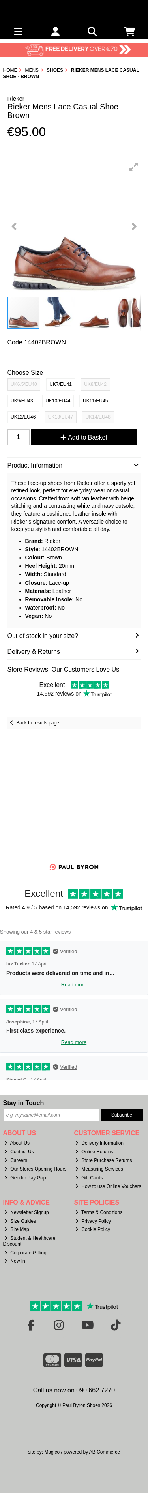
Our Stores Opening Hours (35, 1169)
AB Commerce (104, 1452)
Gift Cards (89, 1178)
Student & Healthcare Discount (29, 1240)
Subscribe (121, 1115)
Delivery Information (99, 1143)
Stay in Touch (23, 1103)
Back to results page (37, 723)
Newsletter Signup (26, 1212)
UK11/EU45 (95, 401)
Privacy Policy (93, 1221)
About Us (17, 1143)
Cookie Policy (92, 1229)
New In (14, 1261)
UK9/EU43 (22, 401)
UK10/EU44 (57, 401)
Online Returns (94, 1151)
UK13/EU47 (60, 417)
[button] (133, 167)
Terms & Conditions (98, 1212)
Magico (52, 1452)
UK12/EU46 (23, 417)
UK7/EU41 (60, 384)
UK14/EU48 (98, 417)
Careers (15, 1160)
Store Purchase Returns (103, 1160)
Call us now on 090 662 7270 (74, 1390)
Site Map (16, 1229)
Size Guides (20, 1221)
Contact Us (19, 1151)
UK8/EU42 (95, 384)
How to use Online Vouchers (108, 1186)
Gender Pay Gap (25, 1178)
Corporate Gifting (25, 1252)
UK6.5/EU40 (24, 384)
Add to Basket (83, 437)
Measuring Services (99, 1169)
